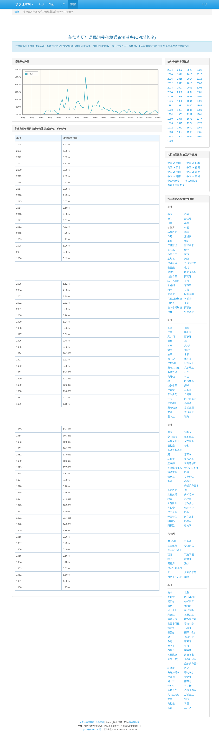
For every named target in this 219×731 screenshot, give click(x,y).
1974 (189, 123)
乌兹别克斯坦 (175, 298)
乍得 (186, 645)
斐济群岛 (189, 545)
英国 (170, 327)
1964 (170, 136)
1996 (170, 101)
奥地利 (187, 345)
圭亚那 (171, 463)
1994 (189, 101)
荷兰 (186, 376)
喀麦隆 (187, 641)
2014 (189, 78)
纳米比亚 (189, 601)
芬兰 (186, 372)
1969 (199, 127)
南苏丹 (187, 681)
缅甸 (186, 241)
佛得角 (187, 605)
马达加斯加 (173, 672)
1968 (170, 132)
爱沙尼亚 (189, 412)
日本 (170, 223)
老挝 (170, 241)
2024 (170, 70)
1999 (179, 96)
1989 (199, 105)
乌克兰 (187, 403)
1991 (179, 105)
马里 (186, 703)
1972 (170, 127)
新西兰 (187, 541)
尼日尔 (171, 601)
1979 (179, 118)
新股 (41, 4)
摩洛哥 (171, 645)
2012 (170, 83)
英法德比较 (191, 180)
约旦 (186, 258)
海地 (170, 481)
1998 (189, 96)
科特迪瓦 (172, 690)
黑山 (170, 381)
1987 (179, 109)
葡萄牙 (171, 341)
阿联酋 (187, 307)
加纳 (170, 605)
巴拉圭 (171, 445)
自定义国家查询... (177, 185)
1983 (179, 114)
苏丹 (170, 708)
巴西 (186, 512)
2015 (179, 78)
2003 (179, 92)
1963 (179, 136)
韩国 (186, 227)
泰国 (186, 223)
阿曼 (170, 289)
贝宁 (170, 637)
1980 (170, 118)
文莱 (186, 289)
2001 (199, 92)
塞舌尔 (171, 632)
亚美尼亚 (189, 312)
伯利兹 (171, 476)
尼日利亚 (189, 637)
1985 (199, 109)
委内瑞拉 (172, 436)
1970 (189, 127)
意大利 (171, 336)
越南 (186, 232)
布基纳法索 (190, 619)
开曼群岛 (172, 516)
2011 (179, 83)
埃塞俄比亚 (190, 659)
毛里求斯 (189, 610)
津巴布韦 (189, 654)
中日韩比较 (173, 180)
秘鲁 (170, 498)
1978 (189, 118)
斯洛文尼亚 (173, 367)
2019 (179, 74)
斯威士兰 (189, 694)
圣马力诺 (172, 372)
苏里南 (187, 498)
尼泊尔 (171, 249)
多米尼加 (189, 494)
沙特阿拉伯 (190, 263)
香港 (186, 214)
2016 (170, 78)
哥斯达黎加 (190, 463)
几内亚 (187, 628)
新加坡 (187, 218)
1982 (189, 114)
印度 (186, 249)
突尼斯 (187, 685)
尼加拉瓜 (189, 441)
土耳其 (187, 358)
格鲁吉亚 (172, 276)
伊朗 (186, 303)
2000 (170, 96)
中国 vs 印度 (193, 171)
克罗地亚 (189, 367)
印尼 (170, 236)
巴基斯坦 (172, 245)
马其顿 (187, 389)
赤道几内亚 (190, 690)
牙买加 (187, 454)
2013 (199, 78)
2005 (199, 87)
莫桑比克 (172, 654)
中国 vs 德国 (193, 167)
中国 (170, 214)
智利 (186, 445)
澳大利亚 (172, 541)
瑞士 (186, 341)
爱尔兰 (171, 416)
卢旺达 (171, 676)
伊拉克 (171, 303)
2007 (179, 87)
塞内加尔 (189, 672)
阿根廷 (171, 525)
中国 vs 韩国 (193, 176)
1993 (199, 101)
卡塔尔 (171, 294)
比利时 (187, 332)
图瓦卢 (171, 563)
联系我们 (100, 722)
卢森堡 (171, 389)
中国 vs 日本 (193, 163)
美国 (170, 432)
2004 (170, 92)
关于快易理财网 (87, 722)
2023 (179, 70)
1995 (179, 101)
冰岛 (170, 345)
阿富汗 (187, 276)
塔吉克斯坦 (173, 280)
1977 (199, 118)
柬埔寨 (187, 236)
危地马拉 (189, 507)
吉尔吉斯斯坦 (175, 307)
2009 (199, 83)
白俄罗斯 (189, 381)
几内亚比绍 (173, 694)
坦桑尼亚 (189, 614)
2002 (189, 92)
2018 (189, 74)
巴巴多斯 (172, 512)
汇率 (62, 4)
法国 (170, 332)
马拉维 (171, 703)
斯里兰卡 (189, 245)
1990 (189, 105)
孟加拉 (171, 258)
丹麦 (170, 398)
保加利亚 (172, 363)
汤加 (186, 563)
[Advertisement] (112, 23)
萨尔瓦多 (189, 516)
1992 (170, 105)
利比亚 (171, 614)
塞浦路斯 (189, 407)
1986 (189, 109)
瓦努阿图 (189, 554)
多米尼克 (189, 458)
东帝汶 (187, 285)
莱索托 (187, 650)
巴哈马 (187, 525)
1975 (179, 123)
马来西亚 (172, 232)
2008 (170, 87)
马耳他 (171, 376)
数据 (73, 4)
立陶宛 (187, 394)
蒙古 (186, 254)
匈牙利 (187, 350)
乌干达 (187, 708)
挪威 (186, 385)
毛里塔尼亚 (173, 623)
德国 (186, 327)
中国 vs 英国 (174, 171)
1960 (170, 141)
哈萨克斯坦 (190, 272)
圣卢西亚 (172, 490)
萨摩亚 (187, 559)
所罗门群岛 (190, 572)
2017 (199, 74)
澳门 (170, 218)
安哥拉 (171, 597)
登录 (204, 4)
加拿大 (187, 432)
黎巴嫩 (171, 267)
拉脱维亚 (172, 385)
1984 (170, 114)
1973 (199, 123)
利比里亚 (172, 610)
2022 (189, 70)
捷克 (170, 350)
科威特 (187, 298)
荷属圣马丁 (173, 441)
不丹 (186, 280)
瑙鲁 (186, 576)
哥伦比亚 (172, 503)
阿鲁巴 (171, 521)
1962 (189, 136)
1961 (199, 136)
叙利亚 (171, 272)
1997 (199, 96)
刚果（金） (190, 632)
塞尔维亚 (172, 403)
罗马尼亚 (189, 363)
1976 (170, 123)
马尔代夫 (172, 254)
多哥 (170, 641)
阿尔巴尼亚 (190, 398)
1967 (179, 132)
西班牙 (187, 336)
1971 (179, 127)
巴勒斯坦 (172, 263)
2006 (189, 87)
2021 (199, 70)
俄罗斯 (171, 358)
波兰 (170, 354)
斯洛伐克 (172, 407)
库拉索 (171, 507)
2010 (189, 83)
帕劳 (170, 559)
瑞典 (186, 416)
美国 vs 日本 (174, 167)
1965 (199, 132)
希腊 (186, 354)
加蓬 (186, 699)
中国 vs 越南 (174, 176)
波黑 (170, 412)
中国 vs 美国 (174, 163)
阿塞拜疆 (189, 294)
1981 (199, 114)
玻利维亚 (189, 436)
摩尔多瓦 (172, 394)
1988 (170, 109)
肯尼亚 (171, 685)
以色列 (171, 285)
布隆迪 (171, 650)
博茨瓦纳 (172, 619)
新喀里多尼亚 (175, 576)
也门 (186, 267)
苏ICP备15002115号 (91, 729)
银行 (52, 4)
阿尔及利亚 (190, 597)
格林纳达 (189, 476)
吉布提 (171, 628)
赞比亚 (187, 676)
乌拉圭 (171, 458)
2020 (170, 74)
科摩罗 (171, 668)
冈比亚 (171, 681)
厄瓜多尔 (189, 503)
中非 (170, 699)
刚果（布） (173, 659)
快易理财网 (24, 4)
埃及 (186, 592)
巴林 (170, 312)
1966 (189, 132)
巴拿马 (187, 521)
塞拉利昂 (189, 623)
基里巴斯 (172, 545)
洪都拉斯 (172, 494)
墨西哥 (187, 481)
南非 (170, 592)
